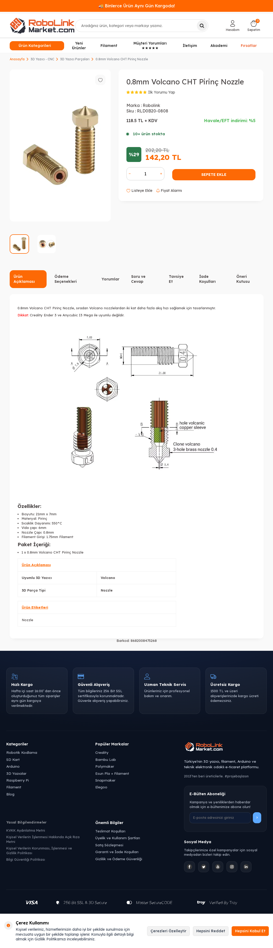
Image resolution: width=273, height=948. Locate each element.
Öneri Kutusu (243, 279)
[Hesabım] (232, 25)
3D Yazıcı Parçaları (75, 59)
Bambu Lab (105, 759)
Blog (10, 794)
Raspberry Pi (17, 780)
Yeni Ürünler (79, 46)
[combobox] (141, 25)
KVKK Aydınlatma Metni (25, 830)
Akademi (218, 45)
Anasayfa (17, 59)
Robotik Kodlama (21, 752)
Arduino (13, 766)
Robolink (151, 105)
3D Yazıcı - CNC (42, 59)
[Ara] (202, 25)
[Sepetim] (253, 25)
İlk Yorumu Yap (161, 92)
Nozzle (27, 620)
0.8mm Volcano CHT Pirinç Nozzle (122, 59)
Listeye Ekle (139, 190)
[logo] (42, 26)
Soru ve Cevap (138, 279)
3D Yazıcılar (16, 773)
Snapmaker (105, 780)
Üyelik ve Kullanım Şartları (117, 838)
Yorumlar (110, 279)
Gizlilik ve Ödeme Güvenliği (118, 859)
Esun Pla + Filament (112, 773)
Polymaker (104, 766)
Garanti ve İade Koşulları (116, 851)
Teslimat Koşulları (110, 831)
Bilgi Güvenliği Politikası (25, 859)
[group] (60, 145)
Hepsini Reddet (210, 931)
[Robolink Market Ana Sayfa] (225, 747)
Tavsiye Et (176, 279)
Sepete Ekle (213, 174)
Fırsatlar (249, 45)
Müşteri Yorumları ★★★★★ (150, 46)
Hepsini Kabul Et (250, 931)
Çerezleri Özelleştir (168, 931)
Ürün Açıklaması (24, 279)
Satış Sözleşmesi (109, 845)
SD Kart (13, 759)
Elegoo (101, 787)
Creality (101, 752)
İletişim (190, 45)
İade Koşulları (207, 279)
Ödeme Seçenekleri (65, 279)
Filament (109, 45)
